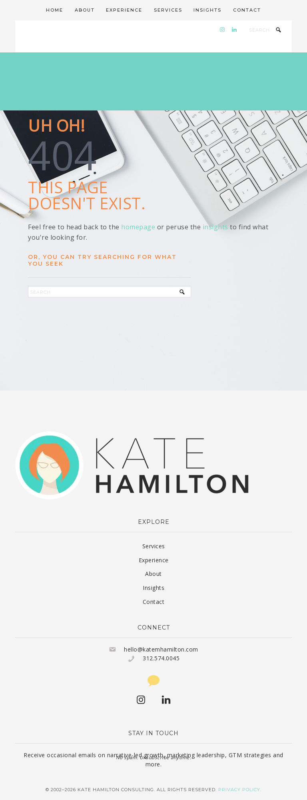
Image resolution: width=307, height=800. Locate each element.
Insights (153, 587)
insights (215, 227)
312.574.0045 (161, 658)
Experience (154, 560)
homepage (138, 227)
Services (153, 546)
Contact (154, 602)
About (153, 573)
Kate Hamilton (153, 81)
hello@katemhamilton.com (161, 649)
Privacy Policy (239, 789)
